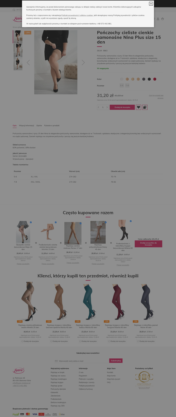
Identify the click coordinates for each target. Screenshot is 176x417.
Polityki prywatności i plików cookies (77, 21)
